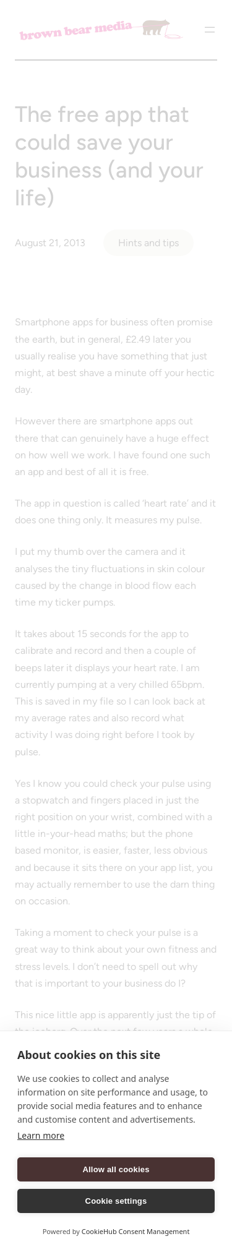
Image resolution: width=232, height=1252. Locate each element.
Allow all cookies (115, 1169)
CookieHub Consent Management (136, 1231)
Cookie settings (116, 1201)
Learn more (40, 1135)
